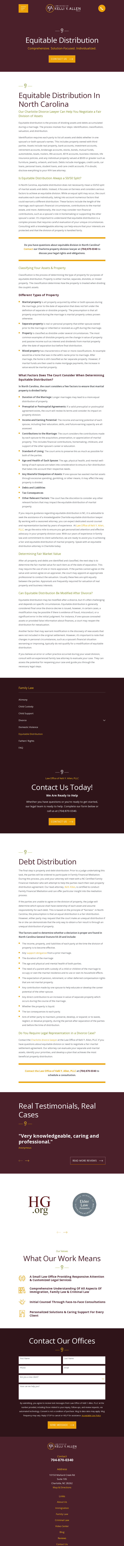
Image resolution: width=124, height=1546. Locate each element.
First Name (25, 1358)
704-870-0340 (62, 1460)
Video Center (62, 1526)
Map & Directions (62, 1487)
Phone (23, 1368)
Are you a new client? (29, 1377)
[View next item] (27, 1161)
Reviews (62, 1538)
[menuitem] (62, 699)
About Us (62, 1501)
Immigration (62, 1508)
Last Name (69, 1358)
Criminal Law (62, 1520)
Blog (62, 1532)
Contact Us (62, 1544)
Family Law (62, 1514)
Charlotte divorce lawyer (44, 1039)
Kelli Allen (70, 886)
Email (66, 1368)
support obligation (37, 952)
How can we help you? (29, 1386)
